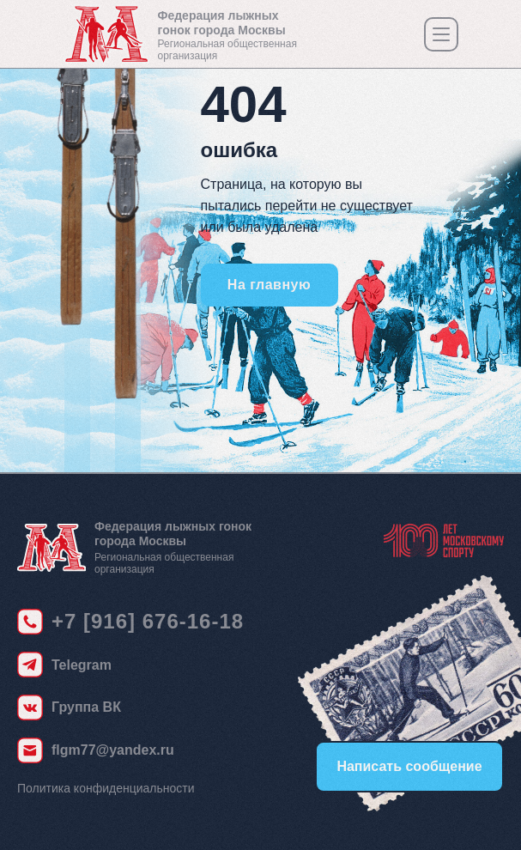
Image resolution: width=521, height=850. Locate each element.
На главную (269, 284)
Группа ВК (86, 707)
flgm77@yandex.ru (112, 750)
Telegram (81, 665)
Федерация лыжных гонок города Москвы (222, 23)
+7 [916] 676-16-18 (147, 621)
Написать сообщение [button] (409, 766)
